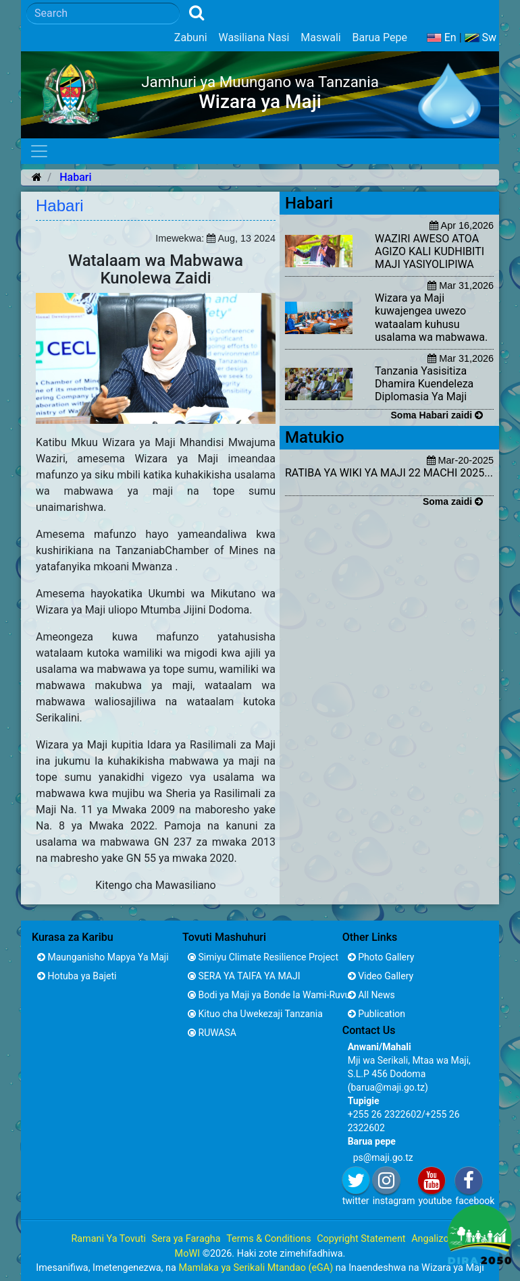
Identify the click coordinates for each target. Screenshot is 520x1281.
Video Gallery (380, 976)
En (442, 37)
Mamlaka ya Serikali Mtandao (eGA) (255, 1268)
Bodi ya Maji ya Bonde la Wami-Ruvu (258, 994)
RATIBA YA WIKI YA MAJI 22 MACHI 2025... (389, 472)
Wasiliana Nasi (253, 37)
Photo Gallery (381, 957)
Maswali (320, 37)
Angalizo (429, 1239)
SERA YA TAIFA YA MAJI (244, 976)
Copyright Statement (361, 1239)
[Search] (103, 13)
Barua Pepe (379, 37)
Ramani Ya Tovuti (108, 1239)
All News (371, 994)
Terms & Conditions (268, 1239)
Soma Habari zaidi (437, 415)
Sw (481, 37)
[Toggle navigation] (39, 151)
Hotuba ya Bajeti (76, 976)
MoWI (189, 1253)
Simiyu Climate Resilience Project (258, 957)
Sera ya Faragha (185, 1239)
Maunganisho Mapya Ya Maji (103, 957)
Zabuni (190, 37)
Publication (376, 1013)
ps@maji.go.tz (383, 1157)
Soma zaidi (453, 501)
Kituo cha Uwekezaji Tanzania (255, 1013)
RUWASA (212, 1032)
